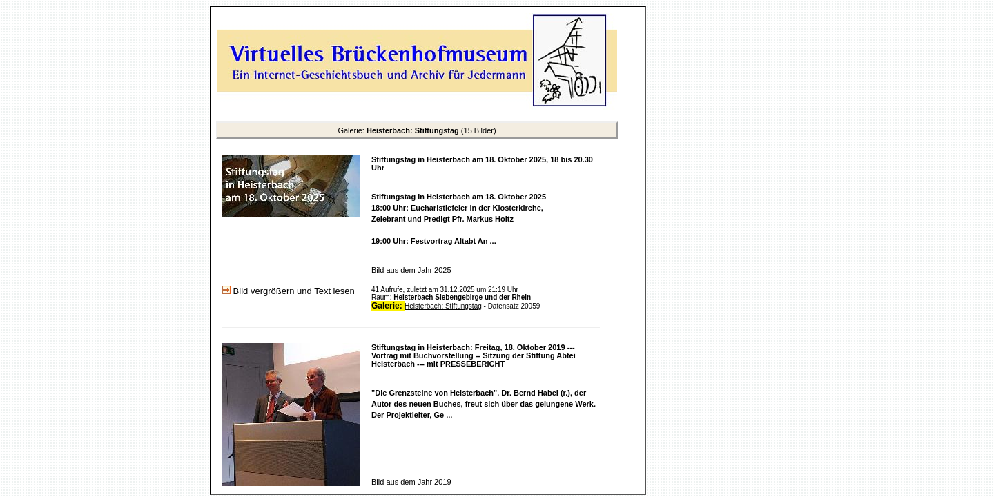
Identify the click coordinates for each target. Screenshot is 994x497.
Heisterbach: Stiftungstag (443, 306)
